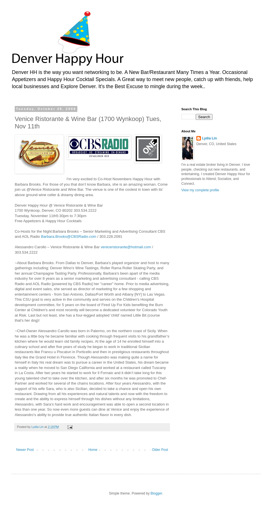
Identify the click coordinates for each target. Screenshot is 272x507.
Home (92, 450)
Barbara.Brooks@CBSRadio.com (68, 236)
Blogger (156, 493)
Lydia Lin (209, 138)
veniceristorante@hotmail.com (126, 247)
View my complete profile (200, 190)
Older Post (160, 450)
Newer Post (25, 450)
